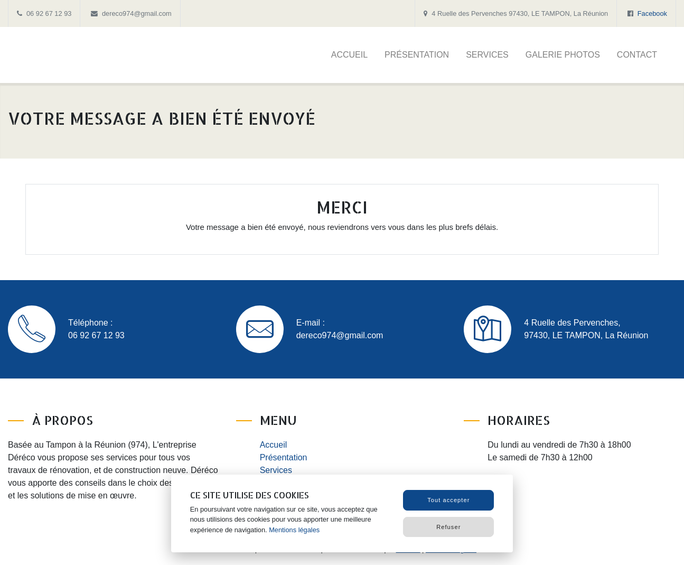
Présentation (417, 54)
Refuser (448, 527)
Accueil (349, 54)
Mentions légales (294, 530)
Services (487, 54)
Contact (637, 54)
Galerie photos (563, 54)
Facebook (652, 13)
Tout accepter (448, 500)
